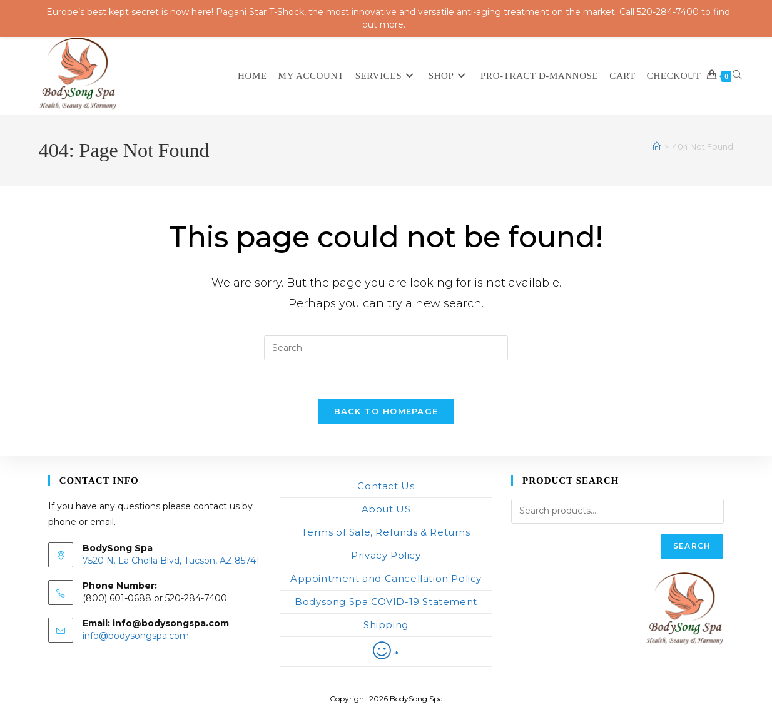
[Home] (657, 146)
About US (386, 509)
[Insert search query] (386, 347)
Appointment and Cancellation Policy (386, 578)
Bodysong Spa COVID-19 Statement (386, 602)
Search (692, 546)
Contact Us (385, 486)
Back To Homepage (386, 411)
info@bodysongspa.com (136, 635)
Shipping (386, 625)
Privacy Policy (385, 555)
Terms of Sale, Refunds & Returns (386, 532)
